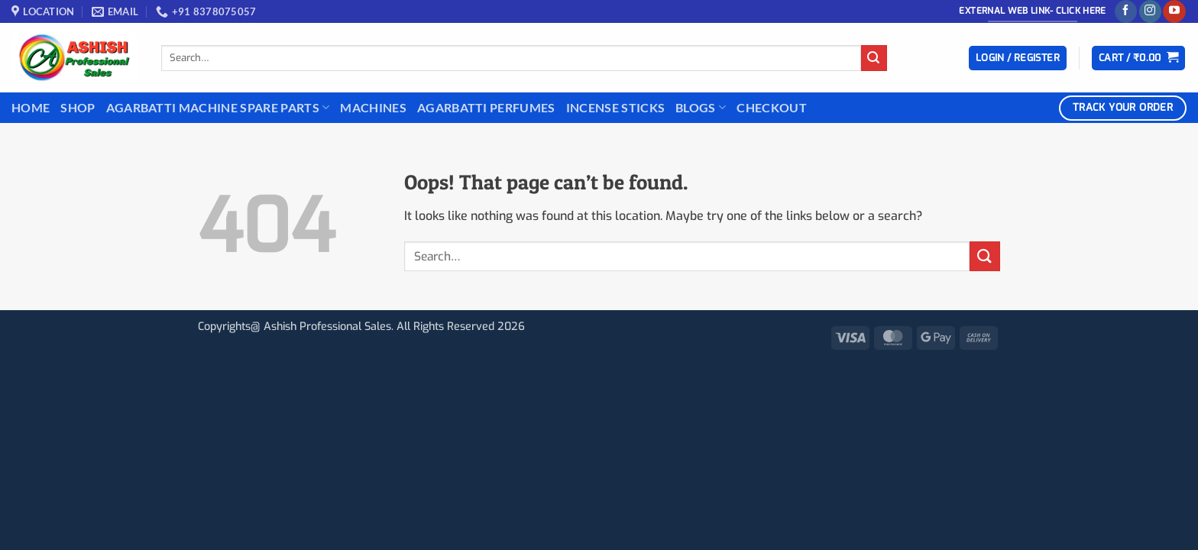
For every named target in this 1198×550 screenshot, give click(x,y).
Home (30, 107)
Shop (77, 107)
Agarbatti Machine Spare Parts (218, 107)
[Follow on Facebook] (1126, 11)
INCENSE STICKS (615, 107)
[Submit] (874, 58)
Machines (373, 107)
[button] (1018, 58)
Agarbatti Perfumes (486, 107)
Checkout (772, 107)
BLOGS (700, 107)
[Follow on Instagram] (1150, 11)
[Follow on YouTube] (1174, 11)
